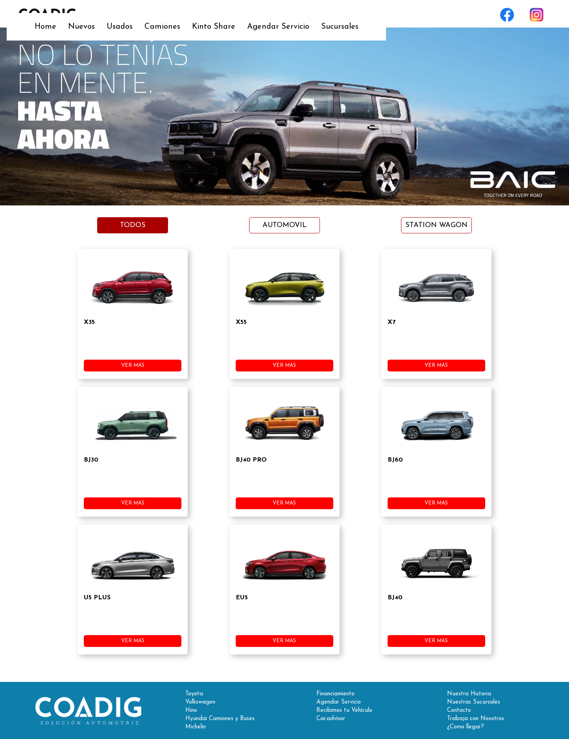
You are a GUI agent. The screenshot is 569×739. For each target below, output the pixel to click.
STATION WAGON (436, 225)
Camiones (250, 14)
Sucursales (428, 14)
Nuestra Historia (469, 694)
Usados (208, 14)
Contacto (459, 710)
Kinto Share (301, 14)
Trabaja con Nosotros (475, 719)
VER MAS (132, 365)
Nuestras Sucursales (473, 702)
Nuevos (169, 14)
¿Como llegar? (465, 727)
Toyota (194, 694)
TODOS (133, 225)
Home (133, 14)
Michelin (195, 727)
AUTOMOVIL (284, 225)
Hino (191, 710)
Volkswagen (200, 702)
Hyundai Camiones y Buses (220, 719)
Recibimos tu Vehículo (344, 710)
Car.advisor (330, 719)
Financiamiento (335, 694)
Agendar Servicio (366, 14)
